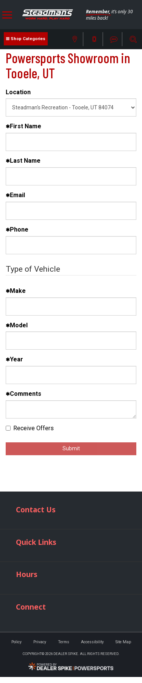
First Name (23, 126)
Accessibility (92, 641)
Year (14, 359)
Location (18, 92)
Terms (63, 641)
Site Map (123, 641)
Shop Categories (28, 38)
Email (15, 195)
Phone (17, 229)
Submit (71, 448)
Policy (16, 641)
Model (17, 325)
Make (16, 290)
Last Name (23, 160)
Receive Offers (30, 428)
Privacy (39, 641)
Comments (23, 393)
